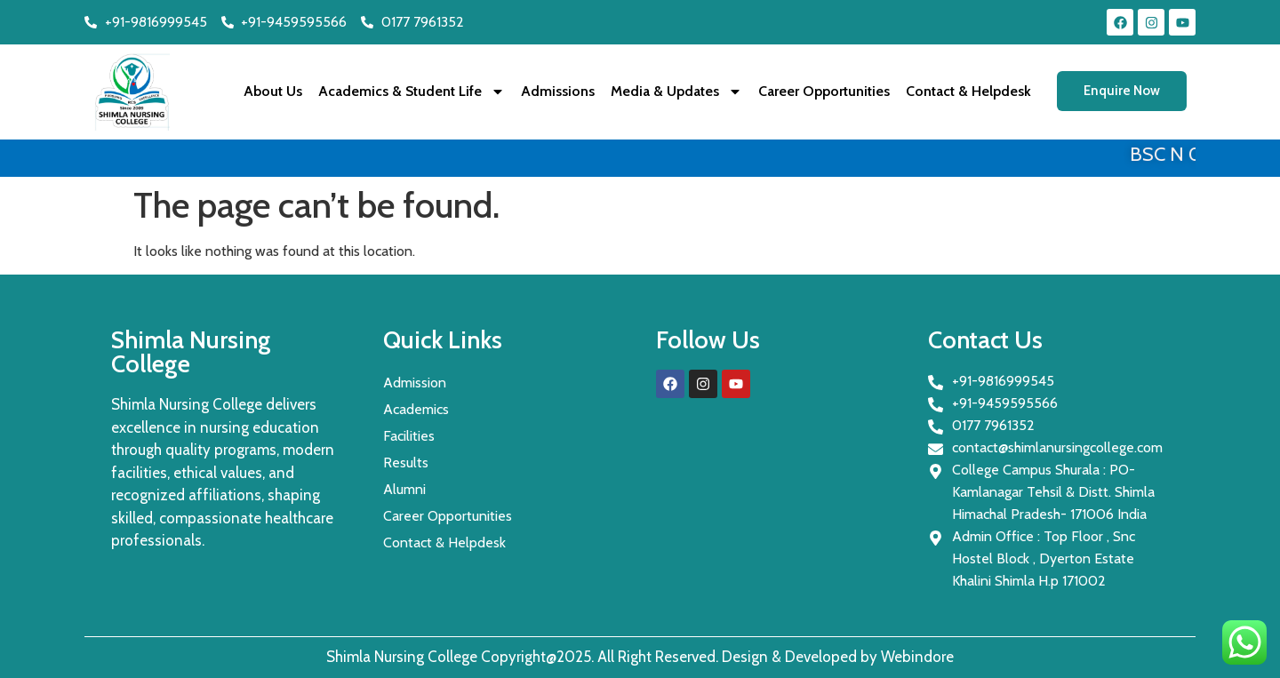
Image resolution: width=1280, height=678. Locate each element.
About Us (273, 91)
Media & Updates (676, 92)
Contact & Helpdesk (968, 91)
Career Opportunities (824, 91)
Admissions (558, 91)
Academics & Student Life (411, 92)
